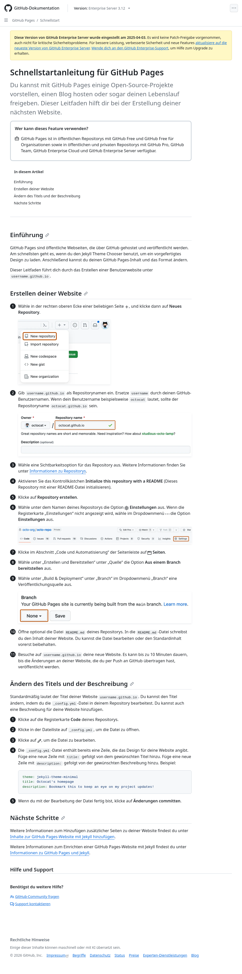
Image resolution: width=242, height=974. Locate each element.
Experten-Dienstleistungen (165, 955)
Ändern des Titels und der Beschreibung (72, 683)
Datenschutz (100, 955)
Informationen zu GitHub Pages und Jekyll (49, 853)
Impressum (56, 955)
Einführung (29, 235)
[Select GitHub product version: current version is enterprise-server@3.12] (102, 8)
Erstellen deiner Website (49, 293)
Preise (134, 955)
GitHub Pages (23, 20)
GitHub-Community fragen (34, 896)
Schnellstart (49, 20)
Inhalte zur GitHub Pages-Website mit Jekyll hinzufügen (62, 836)
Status (119, 955)
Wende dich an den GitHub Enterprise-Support (130, 48)
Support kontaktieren (30, 903)
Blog (195, 955)
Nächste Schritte (37, 817)
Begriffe (79, 955)
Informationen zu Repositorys (57, 471)
